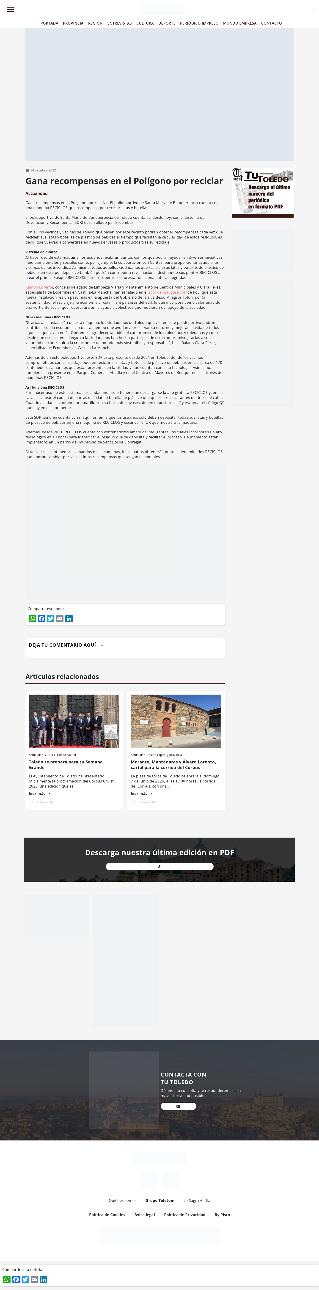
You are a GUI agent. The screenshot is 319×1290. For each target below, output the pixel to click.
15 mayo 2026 (42, 802)
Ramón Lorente (39, 287)
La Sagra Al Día (197, 1200)
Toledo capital (66, 755)
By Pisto (222, 1214)
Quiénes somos (123, 1200)
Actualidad (36, 193)
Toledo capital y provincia (164, 755)
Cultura (50, 755)
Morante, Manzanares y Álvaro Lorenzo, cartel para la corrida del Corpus (173, 764)
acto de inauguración (167, 292)
